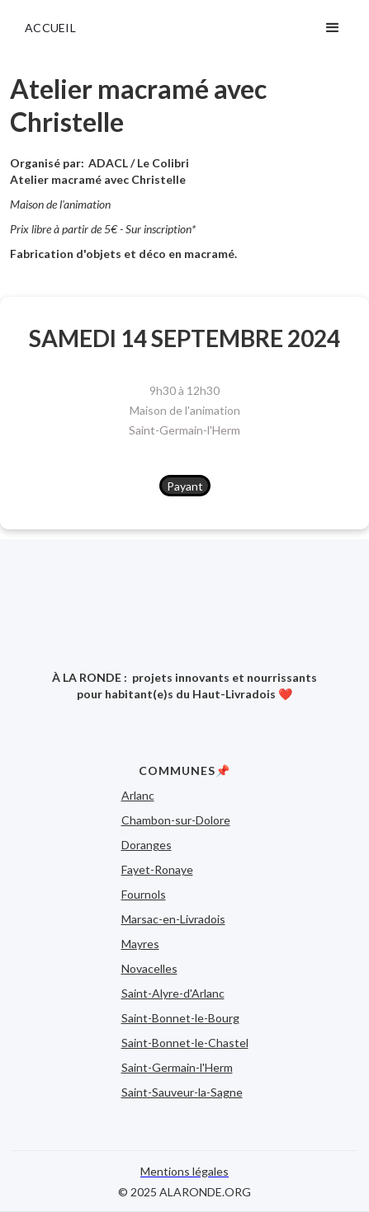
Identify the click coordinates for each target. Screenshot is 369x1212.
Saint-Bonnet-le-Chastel (184, 1043)
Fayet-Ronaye (157, 869)
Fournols (143, 894)
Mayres (140, 944)
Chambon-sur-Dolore (175, 820)
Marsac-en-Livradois (173, 919)
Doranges (146, 845)
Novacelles (149, 968)
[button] (332, 28)
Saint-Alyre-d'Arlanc (173, 993)
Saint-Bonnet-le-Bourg (180, 1018)
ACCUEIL (50, 28)
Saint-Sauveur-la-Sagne (182, 1092)
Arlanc (137, 795)
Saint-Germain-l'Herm (184, 430)
